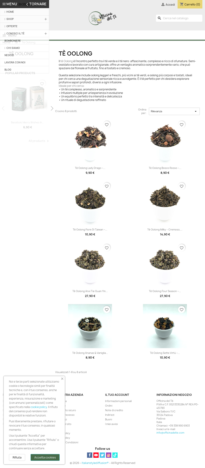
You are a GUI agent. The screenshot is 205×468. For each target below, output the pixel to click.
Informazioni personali (118, 401)
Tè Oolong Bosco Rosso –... (165, 168)
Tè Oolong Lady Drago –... (90, 168)
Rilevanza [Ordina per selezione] (174, 112)
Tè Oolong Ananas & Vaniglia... (90, 353)
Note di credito (114, 410)
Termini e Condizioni (66, 442)
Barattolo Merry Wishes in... (27, 122)
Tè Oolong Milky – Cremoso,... (164, 230)
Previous (3, 108)
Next (51, 108)
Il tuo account (117, 395)
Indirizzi (109, 415)
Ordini (108, 406)
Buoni (108, 419)
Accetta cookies (45, 457)
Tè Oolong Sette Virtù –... (165, 353)
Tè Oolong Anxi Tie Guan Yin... (90, 291)
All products (39, 141)
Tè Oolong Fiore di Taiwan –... (90, 230)
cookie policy (38, 407)
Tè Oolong (21, 54)
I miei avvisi (111, 424)
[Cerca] (179, 18)
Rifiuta (17, 457)
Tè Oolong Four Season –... (165, 291)
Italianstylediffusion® (95, 463)
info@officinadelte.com (170, 433)
